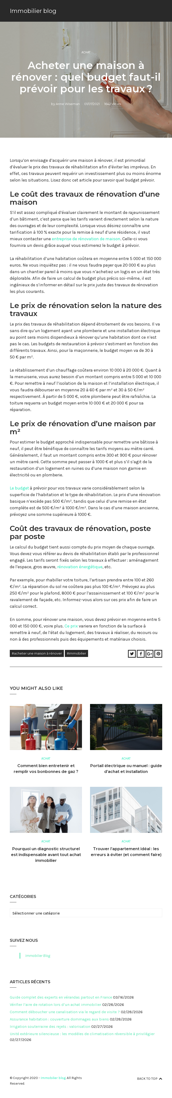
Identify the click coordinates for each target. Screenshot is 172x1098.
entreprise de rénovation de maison (87, 238)
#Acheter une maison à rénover (37, 653)
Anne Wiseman (68, 104)
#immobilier (76, 653)
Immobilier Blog (37, 955)
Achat (86, 52)
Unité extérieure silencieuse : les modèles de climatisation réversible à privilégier (82, 1033)
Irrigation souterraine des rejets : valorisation (50, 1026)
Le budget (19, 488)
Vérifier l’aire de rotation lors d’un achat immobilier (55, 1004)
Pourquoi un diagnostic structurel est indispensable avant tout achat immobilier (46, 854)
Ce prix (71, 625)
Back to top (149, 1078)
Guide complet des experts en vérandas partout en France (61, 996)
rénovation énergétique (80, 566)
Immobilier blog (33, 10)
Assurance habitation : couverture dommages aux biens (59, 1018)
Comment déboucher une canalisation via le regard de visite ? (65, 1011)
